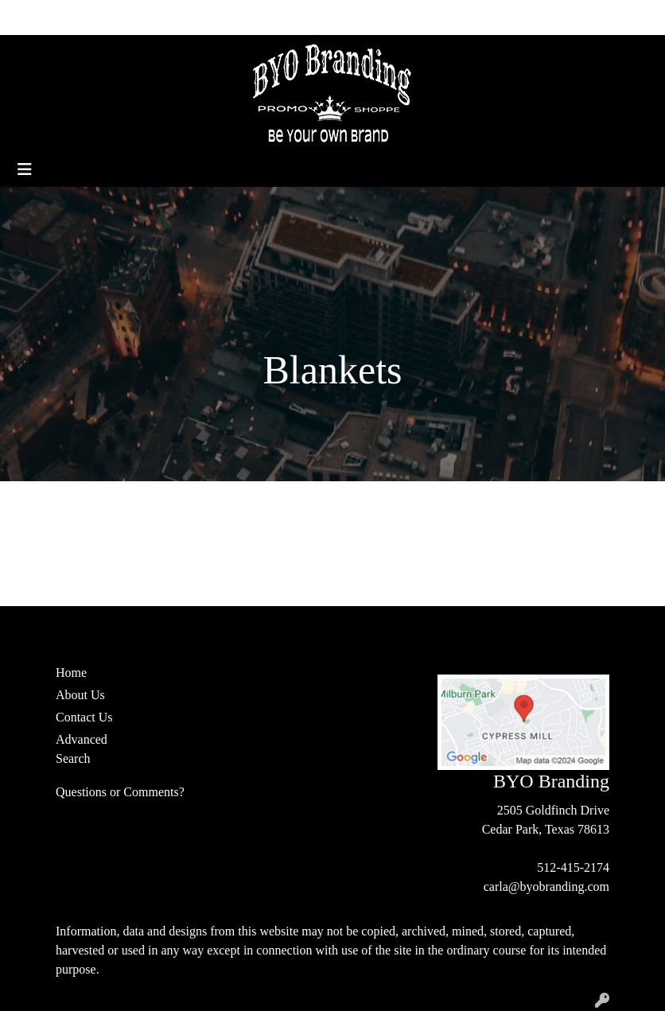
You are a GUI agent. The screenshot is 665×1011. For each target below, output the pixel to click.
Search (503, 17)
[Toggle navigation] (24, 169)
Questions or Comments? (120, 792)
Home (30, 17)
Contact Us (146, 17)
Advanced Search (81, 749)
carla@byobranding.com (546, 886)
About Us (82, 17)
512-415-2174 (573, 867)
